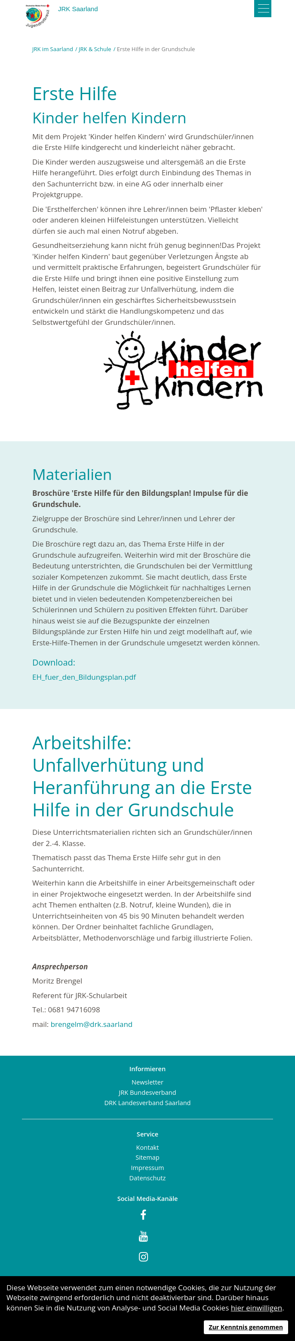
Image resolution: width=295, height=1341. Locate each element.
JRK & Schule (95, 49)
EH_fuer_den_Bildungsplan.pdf (84, 677)
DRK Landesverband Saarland (147, 1102)
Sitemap (147, 1157)
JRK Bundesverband (147, 1092)
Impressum (147, 1167)
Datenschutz (147, 1177)
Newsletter (147, 1082)
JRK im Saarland (52, 49)
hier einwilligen (256, 1308)
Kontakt (147, 1147)
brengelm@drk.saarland (93, 1024)
